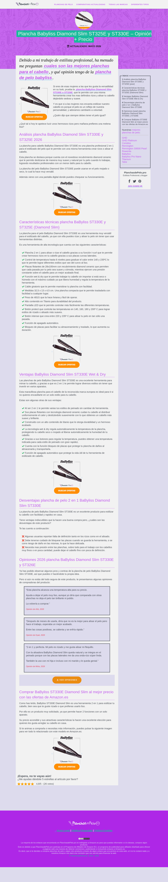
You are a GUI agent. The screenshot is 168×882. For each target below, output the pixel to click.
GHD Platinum (129, 140)
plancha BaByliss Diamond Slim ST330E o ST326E (82, 91)
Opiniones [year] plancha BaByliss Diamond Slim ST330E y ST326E (134, 113)
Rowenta (126, 151)
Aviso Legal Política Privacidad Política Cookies (84, 830)
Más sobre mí (135, 186)
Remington (127, 146)
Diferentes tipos (140, 4)
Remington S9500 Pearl (134, 148)
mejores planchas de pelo (131, 131)
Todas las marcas (118, 4)
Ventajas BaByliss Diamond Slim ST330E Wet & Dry (135, 97)
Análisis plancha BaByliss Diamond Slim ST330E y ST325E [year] (134, 81)
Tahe (124, 162)
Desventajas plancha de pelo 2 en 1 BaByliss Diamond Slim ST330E (133, 104)
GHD (124, 137)
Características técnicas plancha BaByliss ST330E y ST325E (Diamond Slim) (134, 90)
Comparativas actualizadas (90, 4)
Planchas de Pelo (63, 4)
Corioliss (126, 143)
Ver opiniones (68, 680)
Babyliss (126, 154)
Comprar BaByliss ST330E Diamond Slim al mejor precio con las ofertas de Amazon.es (135, 122)
